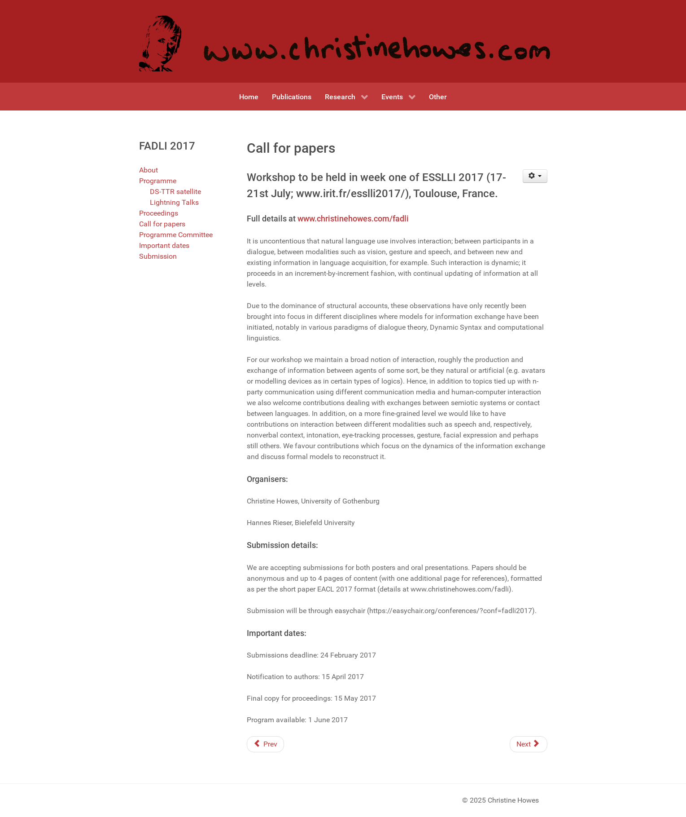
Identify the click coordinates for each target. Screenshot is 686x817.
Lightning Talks (174, 202)
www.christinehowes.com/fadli (353, 218)
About (148, 170)
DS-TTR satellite (175, 191)
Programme (157, 181)
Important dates (164, 245)
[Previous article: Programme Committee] (265, 744)
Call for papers (162, 224)
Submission (158, 256)
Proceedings (158, 213)
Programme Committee (176, 234)
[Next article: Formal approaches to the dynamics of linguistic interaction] (528, 744)
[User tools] (535, 176)
